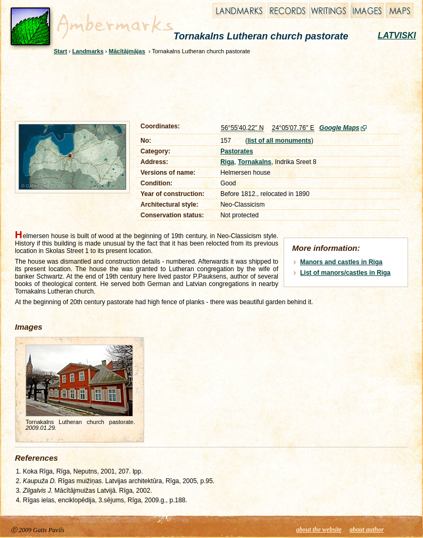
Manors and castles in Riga (341, 262)
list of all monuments (279, 140)
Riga (227, 162)
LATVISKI (397, 35)
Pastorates (236, 151)
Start (60, 51)
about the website (319, 529)
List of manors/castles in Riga (345, 272)
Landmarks (88, 51)
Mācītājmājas (127, 51)
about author (367, 529)
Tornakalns (254, 162)
